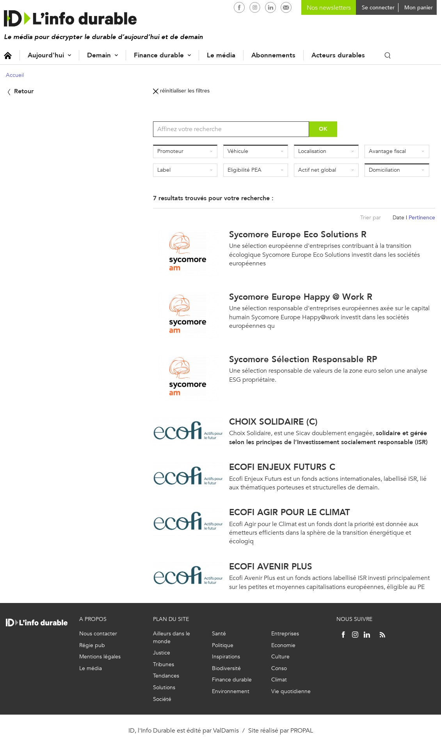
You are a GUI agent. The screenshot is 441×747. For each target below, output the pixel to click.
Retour (20, 91)
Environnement (230, 691)
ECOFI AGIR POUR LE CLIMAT (289, 512)
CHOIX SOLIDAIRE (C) (273, 421)
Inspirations (226, 656)
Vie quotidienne (291, 691)
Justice (161, 652)
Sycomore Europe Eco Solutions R (297, 234)
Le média (221, 55)
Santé (219, 633)
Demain (99, 55)
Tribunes (163, 664)
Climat (279, 679)
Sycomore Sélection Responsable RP (303, 359)
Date (398, 217)
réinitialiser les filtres (181, 90)
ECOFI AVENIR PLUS (270, 566)
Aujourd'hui (46, 55)
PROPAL (301, 730)
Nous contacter (98, 633)
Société (162, 699)
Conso (279, 668)
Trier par (370, 217)
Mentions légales (100, 656)
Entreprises (285, 633)
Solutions (164, 687)
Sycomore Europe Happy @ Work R (300, 296)
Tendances (166, 675)
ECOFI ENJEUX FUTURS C (282, 467)
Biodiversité (226, 668)
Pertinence (422, 217)
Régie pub (92, 645)
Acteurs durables (338, 55)
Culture (280, 656)
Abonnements (273, 55)
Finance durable (159, 55)
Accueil (8, 55)
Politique (222, 645)
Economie (283, 645)
